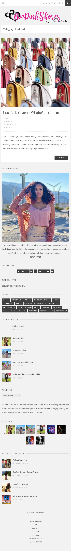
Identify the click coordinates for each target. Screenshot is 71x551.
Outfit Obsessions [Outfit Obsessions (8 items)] (25, 307)
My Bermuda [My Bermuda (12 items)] (41, 303)
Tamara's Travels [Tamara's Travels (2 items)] (20, 311)
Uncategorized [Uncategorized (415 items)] (61, 311)
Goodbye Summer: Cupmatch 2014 (25, 472)
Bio (35, 525)
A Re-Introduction (19, 350)
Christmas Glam (18, 338)
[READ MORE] (35, 257)
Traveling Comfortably (20, 484)
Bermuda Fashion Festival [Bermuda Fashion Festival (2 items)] (21, 300)
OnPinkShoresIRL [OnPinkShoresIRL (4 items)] (9, 307)
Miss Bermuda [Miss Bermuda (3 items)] (29, 303)
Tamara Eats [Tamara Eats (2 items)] (33, 311)
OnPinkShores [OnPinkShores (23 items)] (53, 303)
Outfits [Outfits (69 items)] (37, 307)
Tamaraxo (8, 121)
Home (36, 518)
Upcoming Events (35, 538)
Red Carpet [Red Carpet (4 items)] (57, 307)
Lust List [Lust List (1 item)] (19, 303)
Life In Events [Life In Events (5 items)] (8, 303)
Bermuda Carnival (36, 542)
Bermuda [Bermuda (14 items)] (6, 300)
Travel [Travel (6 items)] (51, 311)
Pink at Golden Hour (20, 460)
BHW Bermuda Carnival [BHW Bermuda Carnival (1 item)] (42, 300)
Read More (61, 158)
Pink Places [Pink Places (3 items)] (46, 307)
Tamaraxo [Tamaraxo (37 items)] (43, 311)
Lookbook (35, 535)
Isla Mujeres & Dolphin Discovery (25, 496)
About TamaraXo (35, 521)
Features (35, 532)
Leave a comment (12, 124)
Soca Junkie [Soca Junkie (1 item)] (7, 311)
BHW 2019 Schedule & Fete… (24, 362)
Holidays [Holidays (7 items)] (56, 300)
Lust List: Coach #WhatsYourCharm (31, 112)
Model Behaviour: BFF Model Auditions (27, 374)
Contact (35, 528)
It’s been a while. (19, 326)
